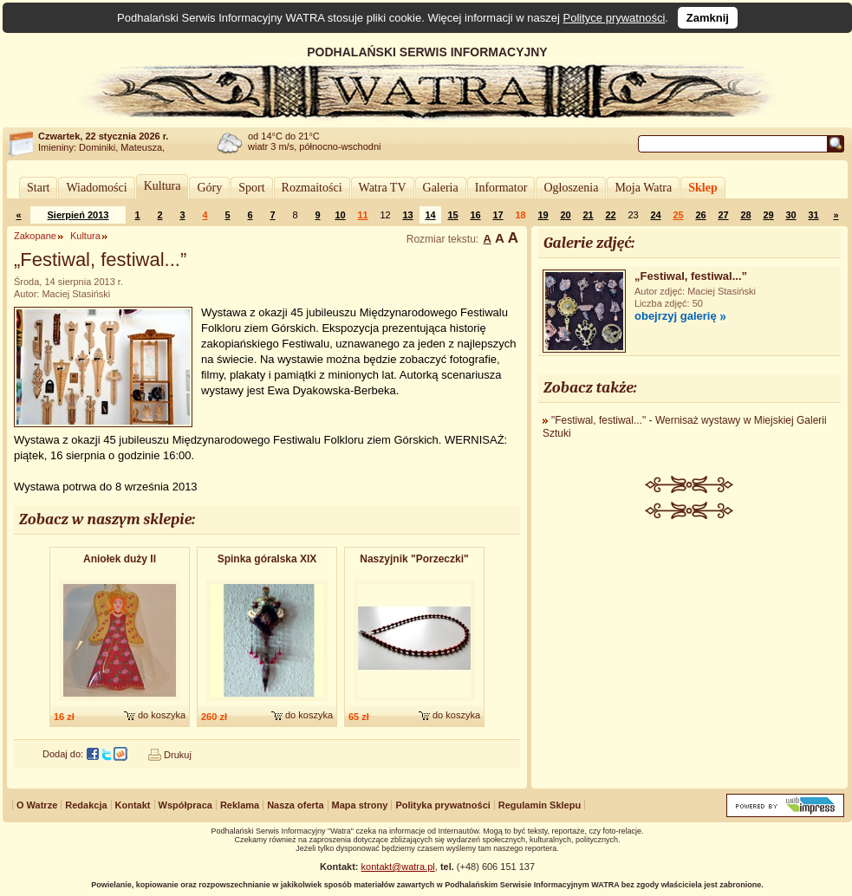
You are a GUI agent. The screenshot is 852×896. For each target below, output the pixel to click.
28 (745, 215)
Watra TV (382, 187)
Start (38, 187)
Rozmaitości (312, 187)
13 (407, 215)
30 (790, 215)
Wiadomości (96, 187)
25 (678, 215)
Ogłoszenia (570, 187)
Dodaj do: (62, 754)
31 (813, 215)
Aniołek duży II (119, 559)
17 (497, 215)
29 (768, 215)
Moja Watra (643, 187)
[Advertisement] (690, 649)
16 (475, 215)
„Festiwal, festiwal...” (690, 275)
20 (565, 215)
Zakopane (35, 235)
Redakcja (86, 805)
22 (610, 215)
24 (655, 215)
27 (723, 215)
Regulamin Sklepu (539, 805)
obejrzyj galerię (675, 315)
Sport (251, 187)
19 (542, 215)
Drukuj (178, 755)
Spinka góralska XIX (267, 559)
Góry (209, 187)
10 (340, 215)
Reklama (239, 805)
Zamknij (707, 17)
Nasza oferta (295, 805)
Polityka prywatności (442, 805)
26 (700, 215)
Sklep (702, 187)
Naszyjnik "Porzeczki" (414, 559)
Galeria (441, 187)
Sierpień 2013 (78, 215)
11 (362, 215)
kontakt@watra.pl (398, 866)
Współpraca (185, 805)
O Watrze (36, 805)
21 (587, 215)
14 (430, 215)
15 (452, 215)
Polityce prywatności (614, 17)
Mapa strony (360, 805)
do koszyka (161, 715)
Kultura (162, 185)
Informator (501, 187)
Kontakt (133, 805)
